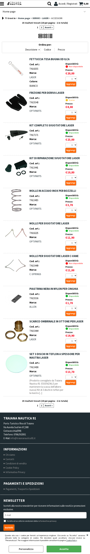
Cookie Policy (71, 540)
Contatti (10, 459)
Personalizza (26, 549)
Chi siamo (10, 455)
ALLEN (32, 306)
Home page (9, 11)
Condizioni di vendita (16, 463)
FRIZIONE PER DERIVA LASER (46, 93)
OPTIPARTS (35, 110)
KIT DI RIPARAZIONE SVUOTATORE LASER (54, 158)
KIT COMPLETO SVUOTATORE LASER (51, 125)
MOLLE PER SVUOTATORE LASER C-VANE (54, 256)
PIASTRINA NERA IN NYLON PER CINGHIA (53, 289)
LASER (32, 77)
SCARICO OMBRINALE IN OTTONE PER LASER (56, 321)
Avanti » (49, 27)
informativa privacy (47, 521)
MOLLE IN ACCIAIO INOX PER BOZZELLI (52, 191)
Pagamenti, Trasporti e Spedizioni (23, 489)
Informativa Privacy (15, 472)
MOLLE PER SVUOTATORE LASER (49, 223)
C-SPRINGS (35, 274)
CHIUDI (87, 535)
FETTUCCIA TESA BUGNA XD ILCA (49, 59)
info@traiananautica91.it (23, 438)
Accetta (64, 549)
